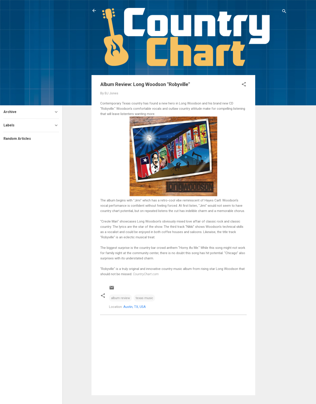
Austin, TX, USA (134, 307)
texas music (144, 298)
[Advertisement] (273, 141)
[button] (243, 85)
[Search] (284, 12)
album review (120, 298)
